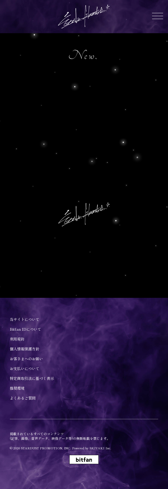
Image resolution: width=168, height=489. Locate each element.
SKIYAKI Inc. (100, 448)
